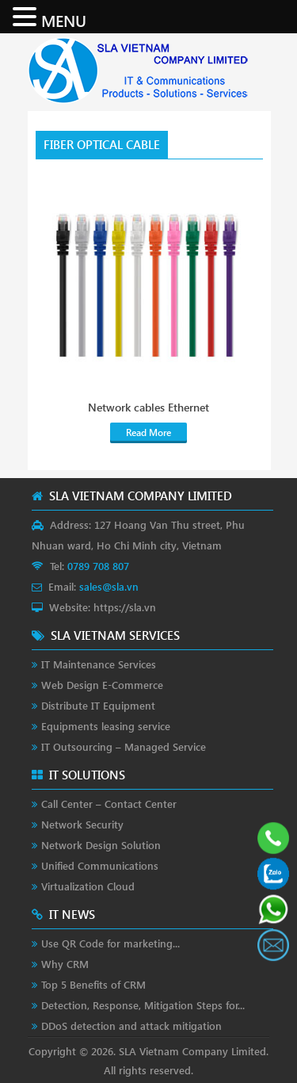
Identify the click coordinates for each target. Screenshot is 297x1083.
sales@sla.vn (109, 586)
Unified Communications (99, 865)
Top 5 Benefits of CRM (93, 984)
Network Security (82, 824)
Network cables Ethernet (148, 407)
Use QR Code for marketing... (110, 943)
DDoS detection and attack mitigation (131, 1025)
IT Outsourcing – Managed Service (123, 746)
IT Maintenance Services (98, 664)
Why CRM (65, 963)
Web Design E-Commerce (102, 684)
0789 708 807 (98, 565)
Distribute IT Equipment (98, 705)
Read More (148, 432)
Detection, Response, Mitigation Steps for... (143, 1005)
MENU (63, 20)
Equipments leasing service (105, 726)
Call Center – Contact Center (109, 803)
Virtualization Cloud (88, 886)
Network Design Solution (101, 844)
